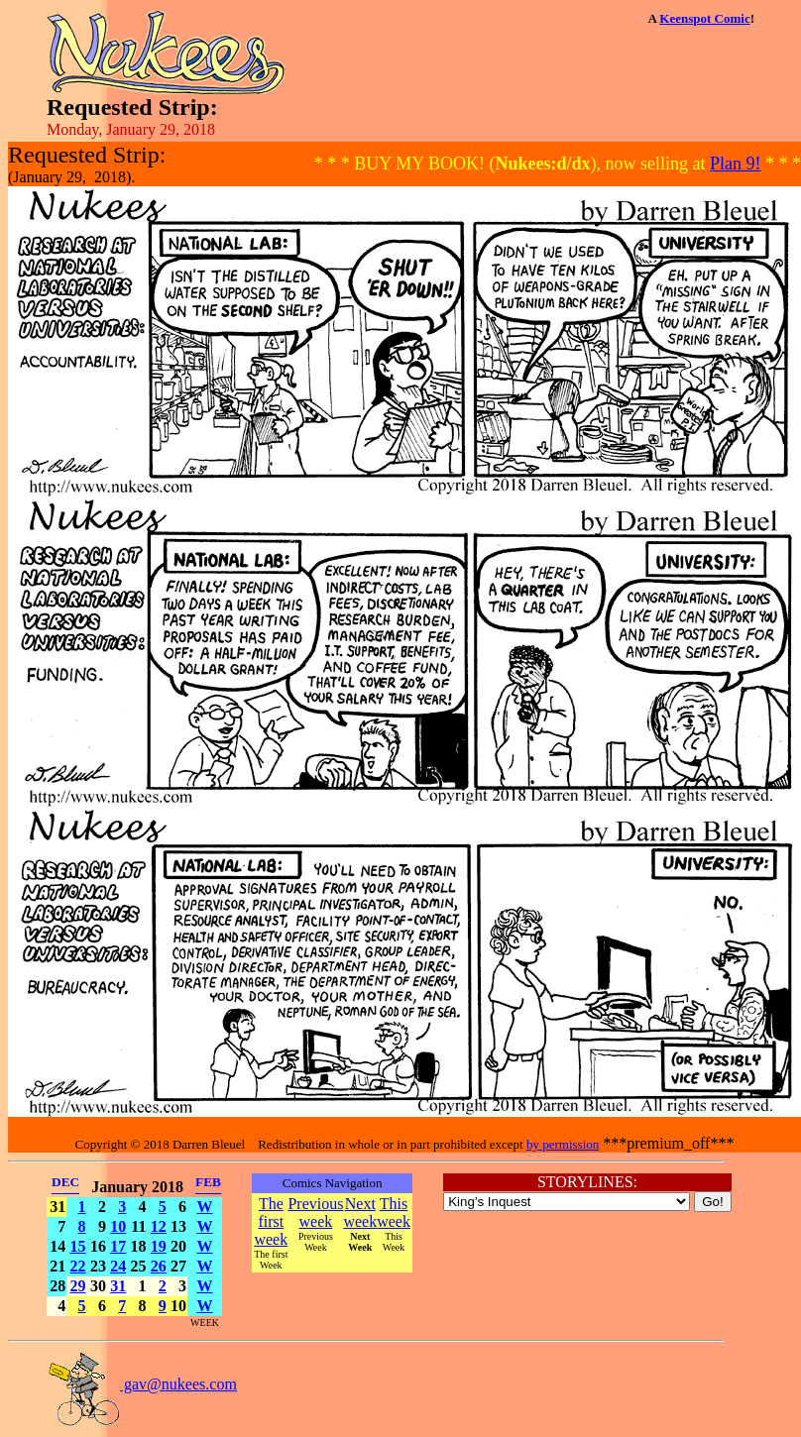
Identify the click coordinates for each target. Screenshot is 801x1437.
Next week (360, 1212)
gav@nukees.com (142, 1384)
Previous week (315, 1212)
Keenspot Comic (704, 18)
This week (393, 1212)
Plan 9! (735, 163)
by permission (562, 1144)
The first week (270, 1221)
